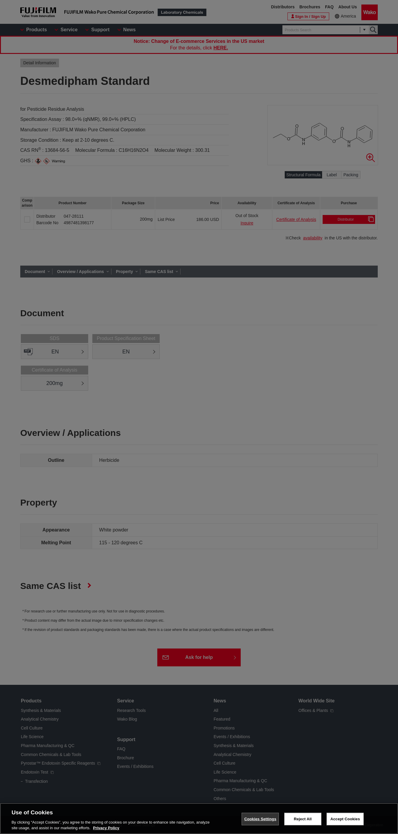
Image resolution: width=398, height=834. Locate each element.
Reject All (303, 819)
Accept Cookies (345, 819)
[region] (199, 818)
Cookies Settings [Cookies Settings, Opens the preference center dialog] (260, 819)
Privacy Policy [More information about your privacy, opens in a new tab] (106, 828)
